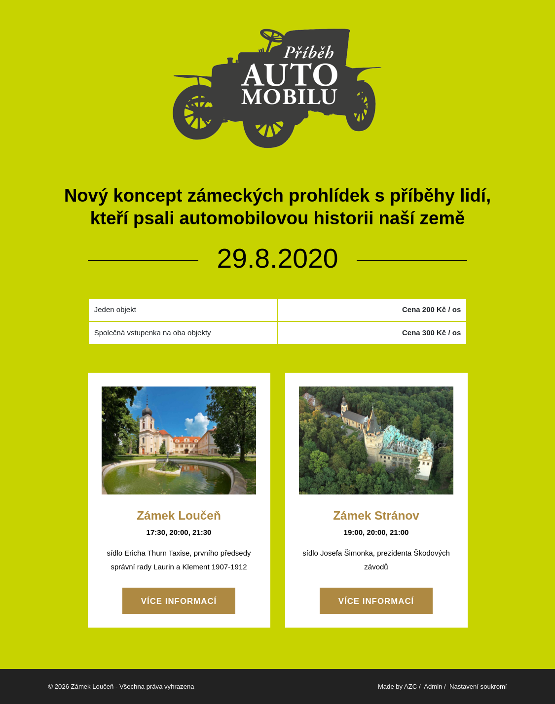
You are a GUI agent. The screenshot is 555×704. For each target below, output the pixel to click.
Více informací (179, 601)
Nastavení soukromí (478, 686)
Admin (433, 686)
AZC (410, 686)
